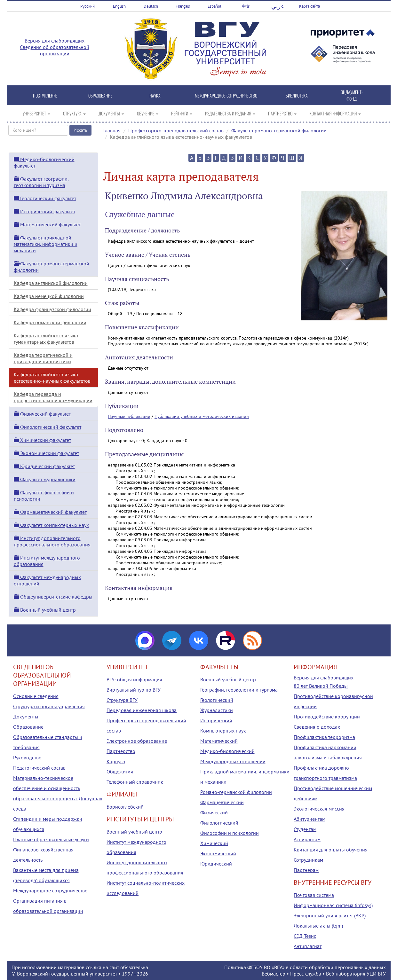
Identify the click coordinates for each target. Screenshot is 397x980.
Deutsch (151, 6)
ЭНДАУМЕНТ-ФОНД (352, 95)
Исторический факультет (44, 211)
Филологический (219, 822)
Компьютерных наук (223, 730)
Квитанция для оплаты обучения (331, 849)
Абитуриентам (309, 819)
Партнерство (121, 751)
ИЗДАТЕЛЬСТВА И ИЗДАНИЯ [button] (230, 113)
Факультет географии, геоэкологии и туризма (41, 182)
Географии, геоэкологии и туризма (239, 689)
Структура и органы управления (49, 706)
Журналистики (216, 710)
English (119, 6)
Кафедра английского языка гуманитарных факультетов (46, 338)
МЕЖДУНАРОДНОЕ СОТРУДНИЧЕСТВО (226, 95)
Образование (28, 727)
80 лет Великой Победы (321, 686)
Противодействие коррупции (327, 716)
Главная (112, 130)
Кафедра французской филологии (52, 309)
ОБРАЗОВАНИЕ (100, 95)
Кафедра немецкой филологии (49, 296)
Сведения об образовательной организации (54, 50)
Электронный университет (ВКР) (330, 915)
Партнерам (306, 870)
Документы (25, 716)
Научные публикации (129, 416)
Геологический (216, 700)
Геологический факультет (45, 198)
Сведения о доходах (317, 727)
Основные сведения (36, 696)
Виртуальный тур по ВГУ (134, 689)
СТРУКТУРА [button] (74, 113)
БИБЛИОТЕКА (297, 95)
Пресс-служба (305, 973)
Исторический (216, 720)
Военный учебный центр (45, 610)
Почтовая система (314, 895)
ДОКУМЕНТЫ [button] (111, 113)
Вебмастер (273, 973)
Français (183, 6)
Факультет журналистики (44, 479)
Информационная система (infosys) (333, 905)
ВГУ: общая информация (134, 679)
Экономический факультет (46, 453)
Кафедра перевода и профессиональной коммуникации (53, 397)
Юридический (216, 863)
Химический (214, 843)
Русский (87, 6)
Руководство (27, 757)
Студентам (305, 829)
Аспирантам (307, 839)
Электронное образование (137, 741)
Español (214, 6)
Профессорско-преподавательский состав (176, 130)
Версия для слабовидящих (54, 40)
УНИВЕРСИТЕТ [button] (36, 113)
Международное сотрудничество (50, 890)
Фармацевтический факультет (50, 512)
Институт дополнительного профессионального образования (52, 541)
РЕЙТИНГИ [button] (181, 113)
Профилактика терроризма (324, 737)
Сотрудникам (308, 860)
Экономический (218, 853)
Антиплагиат (308, 946)
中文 (246, 6)
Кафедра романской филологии (50, 322)
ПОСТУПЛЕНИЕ (45, 95)
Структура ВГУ (122, 700)
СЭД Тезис (305, 936)
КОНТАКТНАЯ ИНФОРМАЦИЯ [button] (335, 113)
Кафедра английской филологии (51, 283)
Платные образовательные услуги (51, 839)
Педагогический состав (39, 767)
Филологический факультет (47, 427)
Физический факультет (42, 414)
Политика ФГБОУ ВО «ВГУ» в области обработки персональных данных (305, 967)
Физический (214, 812)
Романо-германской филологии (236, 792)
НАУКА (155, 95)
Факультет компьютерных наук (51, 525)
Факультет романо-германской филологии (279, 130)
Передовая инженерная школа (142, 710)
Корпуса (116, 761)
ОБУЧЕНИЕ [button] (147, 113)
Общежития (120, 771)
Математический (219, 741)
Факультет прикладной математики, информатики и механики (45, 244)
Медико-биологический (227, 751)
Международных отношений (233, 761)
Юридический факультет (44, 466)
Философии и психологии (229, 833)
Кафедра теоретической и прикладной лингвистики (43, 358)
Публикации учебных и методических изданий (202, 416)
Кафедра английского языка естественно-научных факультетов (52, 377)
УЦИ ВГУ (376, 973)
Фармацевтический (222, 802)
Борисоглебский (125, 807)
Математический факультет (47, 224)
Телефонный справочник (135, 782)
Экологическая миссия (319, 808)
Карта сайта (309, 6)
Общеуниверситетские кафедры (53, 596)
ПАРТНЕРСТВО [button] (282, 113)
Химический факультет (42, 440)
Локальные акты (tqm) (318, 925)
